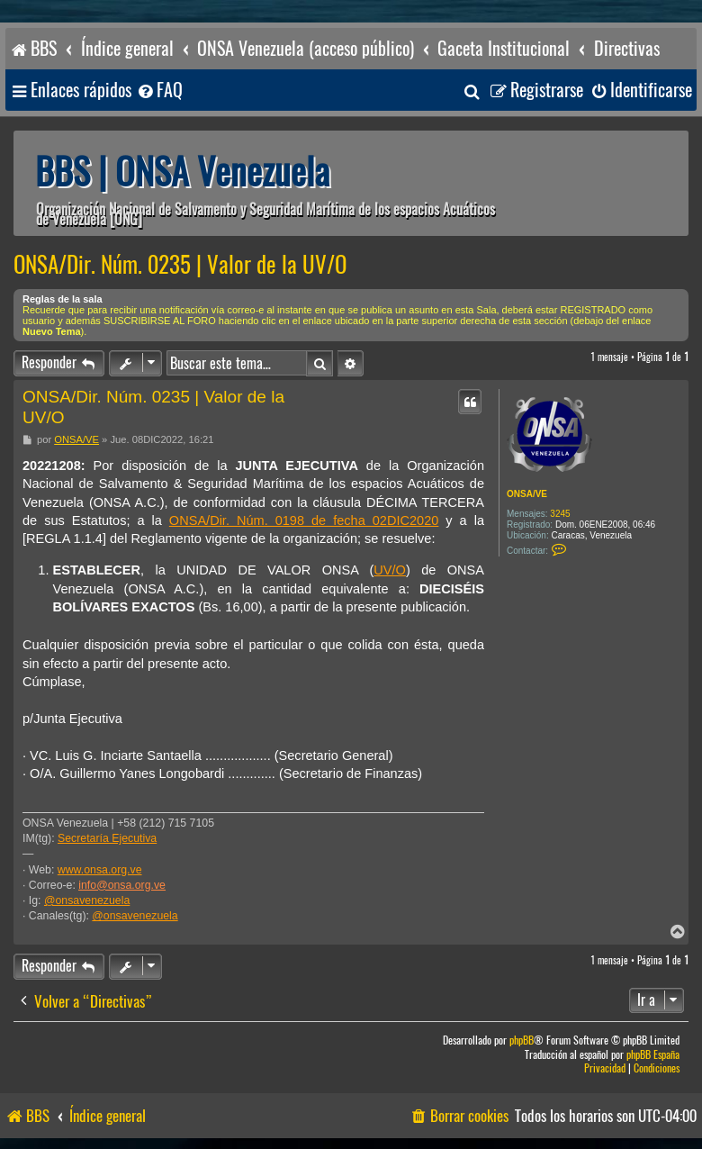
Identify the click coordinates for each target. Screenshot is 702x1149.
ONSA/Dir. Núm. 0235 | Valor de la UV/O (180, 264)
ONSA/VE (527, 494)
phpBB (521, 1040)
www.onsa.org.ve (100, 870)
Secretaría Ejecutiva (107, 838)
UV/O (390, 570)
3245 (560, 514)
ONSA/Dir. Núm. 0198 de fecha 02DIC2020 (304, 520)
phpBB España (653, 1055)
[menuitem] (159, 90)
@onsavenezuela (87, 900)
